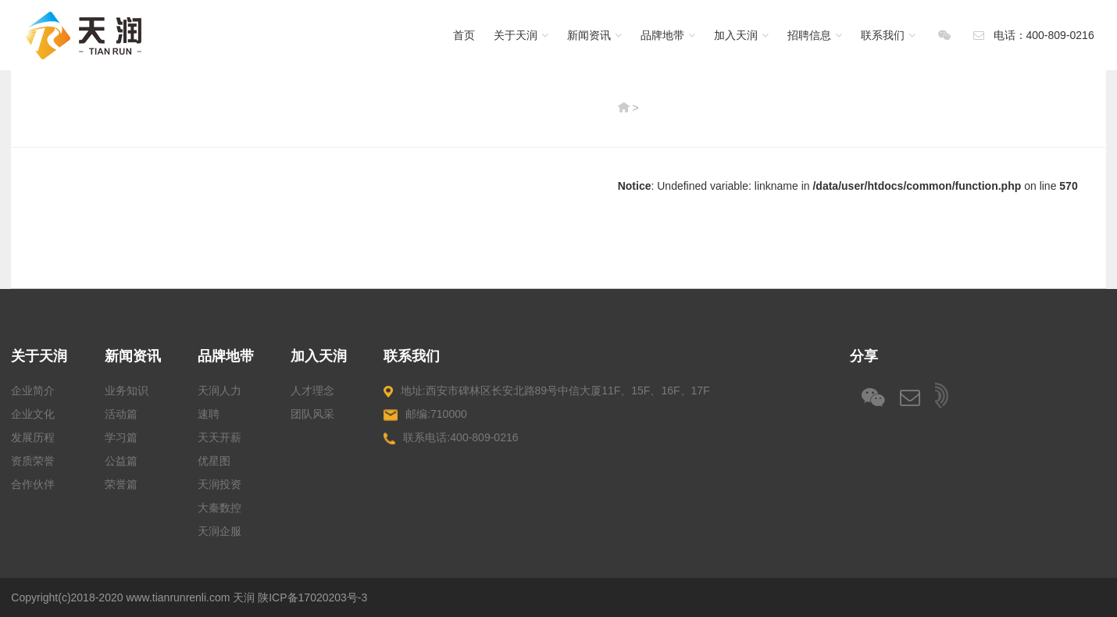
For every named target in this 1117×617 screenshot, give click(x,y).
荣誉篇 (121, 484)
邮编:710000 (425, 414)
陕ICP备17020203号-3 (312, 597)
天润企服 (219, 531)
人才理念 (312, 390)
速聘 (208, 414)
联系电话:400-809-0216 (451, 437)
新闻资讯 (594, 35)
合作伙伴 (33, 484)
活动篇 (121, 414)
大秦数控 (219, 507)
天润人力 (219, 390)
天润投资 (219, 484)
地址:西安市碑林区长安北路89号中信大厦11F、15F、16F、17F (546, 391)
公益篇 (121, 461)
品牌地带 (668, 35)
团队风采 (312, 414)
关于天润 (521, 35)
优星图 (214, 461)
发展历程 (33, 437)
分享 (864, 356)
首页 (464, 35)
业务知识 (126, 390)
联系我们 (888, 35)
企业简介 (33, 390)
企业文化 (33, 414)
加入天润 (741, 35)
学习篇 (121, 437)
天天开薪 (219, 437)
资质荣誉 (33, 461)
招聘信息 (814, 35)
